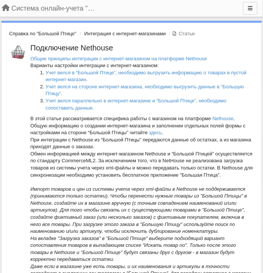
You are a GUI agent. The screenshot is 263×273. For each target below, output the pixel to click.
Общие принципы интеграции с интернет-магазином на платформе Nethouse (118, 58)
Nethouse (222, 118)
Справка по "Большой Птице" (42, 33)
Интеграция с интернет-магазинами (125, 33)
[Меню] (250, 8)
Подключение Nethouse (71, 48)
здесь (155, 132)
